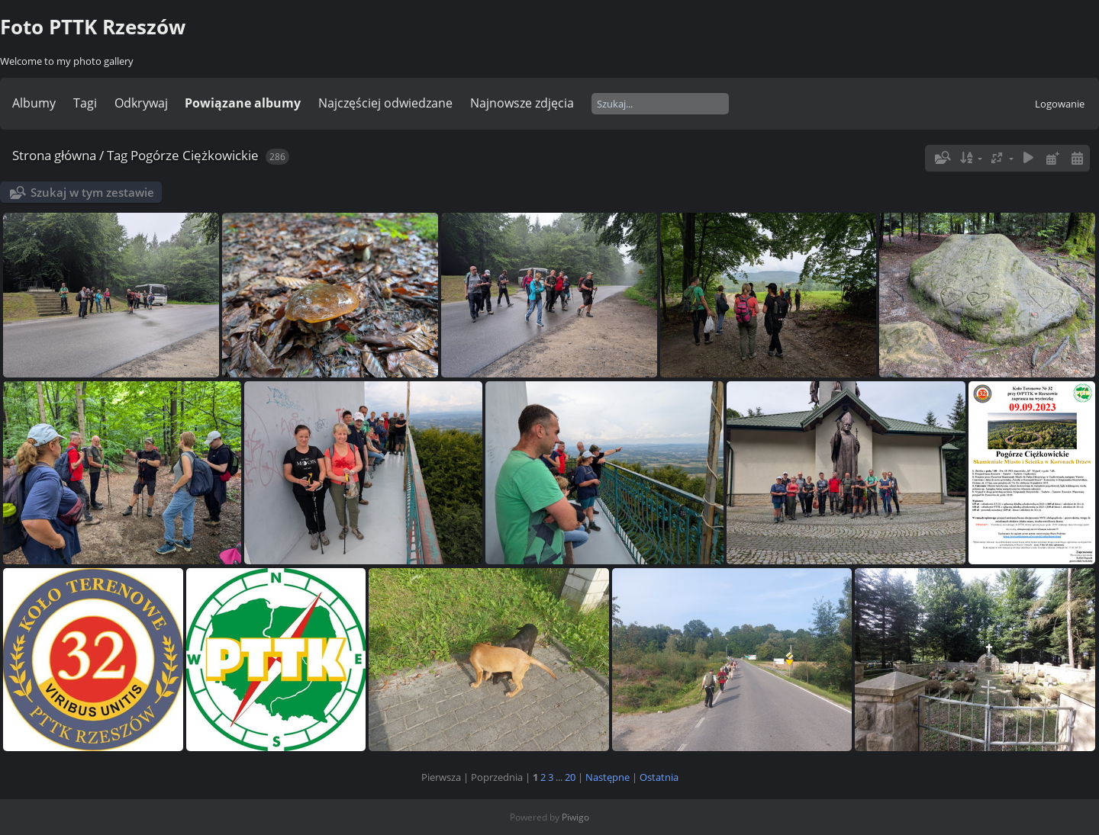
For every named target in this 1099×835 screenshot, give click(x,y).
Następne (607, 777)
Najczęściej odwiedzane (385, 103)
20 (570, 777)
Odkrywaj (141, 103)
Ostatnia (659, 777)
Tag (117, 155)
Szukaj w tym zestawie (92, 192)
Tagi (85, 103)
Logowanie (1059, 104)
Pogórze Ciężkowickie (195, 155)
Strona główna (54, 155)
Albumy (34, 103)
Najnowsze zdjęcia (522, 103)
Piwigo (575, 817)
